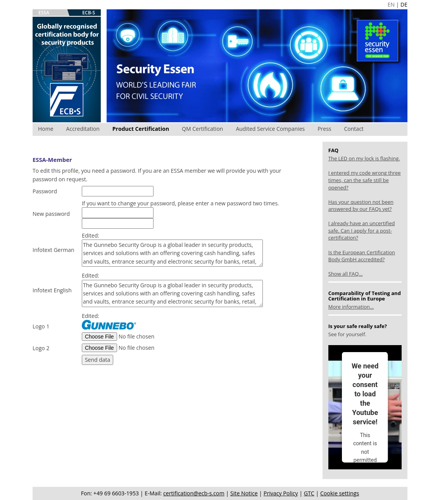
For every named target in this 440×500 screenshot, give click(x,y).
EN (391, 4)
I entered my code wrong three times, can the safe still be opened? (364, 180)
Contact (354, 128)
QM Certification (202, 128)
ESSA (43, 12)
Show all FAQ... (345, 273)
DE (403, 4)
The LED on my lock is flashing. (364, 158)
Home (45, 128)
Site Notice (244, 493)
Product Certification (140, 128)
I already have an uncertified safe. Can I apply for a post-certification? (361, 230)
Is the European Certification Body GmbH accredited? (361, 256)
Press (324, 128)
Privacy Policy (281, 493)
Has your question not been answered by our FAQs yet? (360, 205)
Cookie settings (339, 493)
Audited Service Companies (270, 128)
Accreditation (83, 128)
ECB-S (88, 12)
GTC (309, 493)
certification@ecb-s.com (193, 493)
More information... (351, 306)
